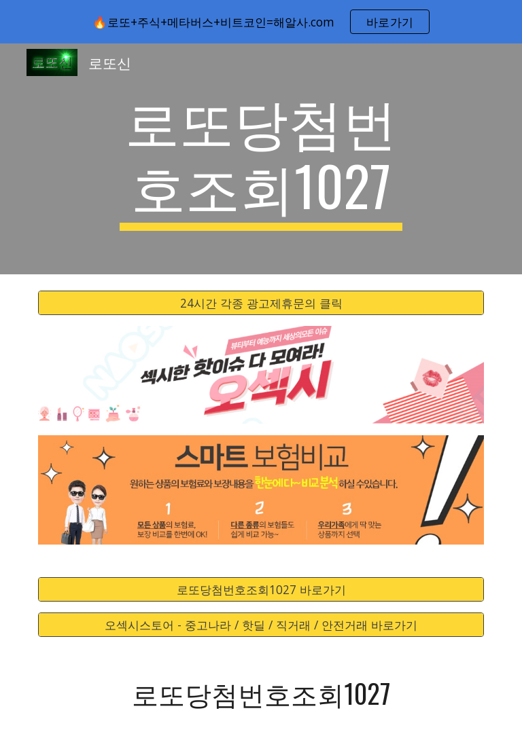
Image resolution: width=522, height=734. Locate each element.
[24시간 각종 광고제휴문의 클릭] (261, 303)
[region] (261, 21)
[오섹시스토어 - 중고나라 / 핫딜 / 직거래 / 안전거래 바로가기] (261, 625)
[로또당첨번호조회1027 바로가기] (261, 589)
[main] (260, 158)
